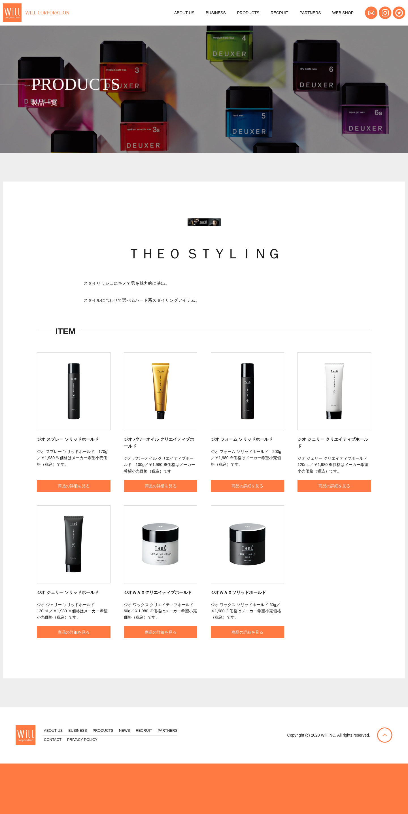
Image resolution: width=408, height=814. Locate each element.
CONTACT (52, 739)
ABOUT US (184, 12)
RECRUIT (279, 12)
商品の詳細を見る (74, 496)
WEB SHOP (343, 12)
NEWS (124, 730)
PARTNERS (310, 12)
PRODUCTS (248, 12)
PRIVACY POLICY (82, 739)
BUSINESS (216, 12)
